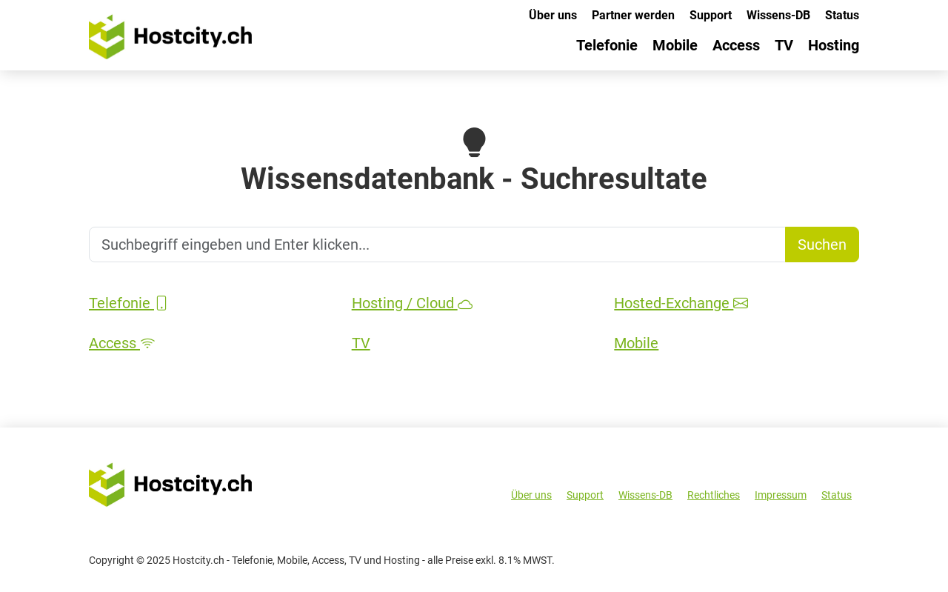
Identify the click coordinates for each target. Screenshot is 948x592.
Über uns (553, 15)
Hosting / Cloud (412, 303)
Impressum (781, 495)
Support (711, 15)
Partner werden (633, 15)
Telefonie (607, 45)
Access (736, 45)
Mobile (675, 45)
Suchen (822, 244)
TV (784, 45)
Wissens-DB (778, 15)
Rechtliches (713, 495)
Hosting (833, 45)
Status (842, 15)
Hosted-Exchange (681, 303)
